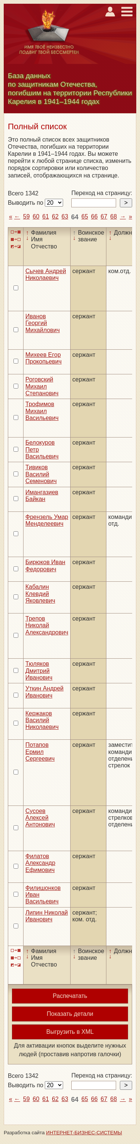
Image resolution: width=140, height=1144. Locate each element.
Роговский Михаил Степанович (42, 386)
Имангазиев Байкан (41, 495)
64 (75, 217)
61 (45, 216)
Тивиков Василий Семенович (41, 474)
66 (94, 216)
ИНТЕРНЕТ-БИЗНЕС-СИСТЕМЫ (84, 1132)
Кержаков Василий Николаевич (42, 720)
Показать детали (70, 1014)
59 (26, 216)
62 (55, 216)
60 (36, 216)
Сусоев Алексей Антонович (40, 818)
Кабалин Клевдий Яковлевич (40, 594)
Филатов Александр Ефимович (40, 863)
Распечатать (70, 996)
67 (104, 216)
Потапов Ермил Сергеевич (40, 752)
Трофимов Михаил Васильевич (42, 411)
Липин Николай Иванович (46, 915)
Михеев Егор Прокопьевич (43, 358)
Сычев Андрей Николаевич (45, 274)
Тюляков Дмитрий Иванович (38, 671)
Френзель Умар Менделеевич (46, 520)
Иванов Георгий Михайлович (42, 323)
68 (113, 216)
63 (65, 216)
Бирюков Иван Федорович (45, 565)
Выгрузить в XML (70, 1032)
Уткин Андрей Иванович (44, 691)
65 (84, 216)
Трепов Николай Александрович (46, 625)
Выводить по (26, 203)
